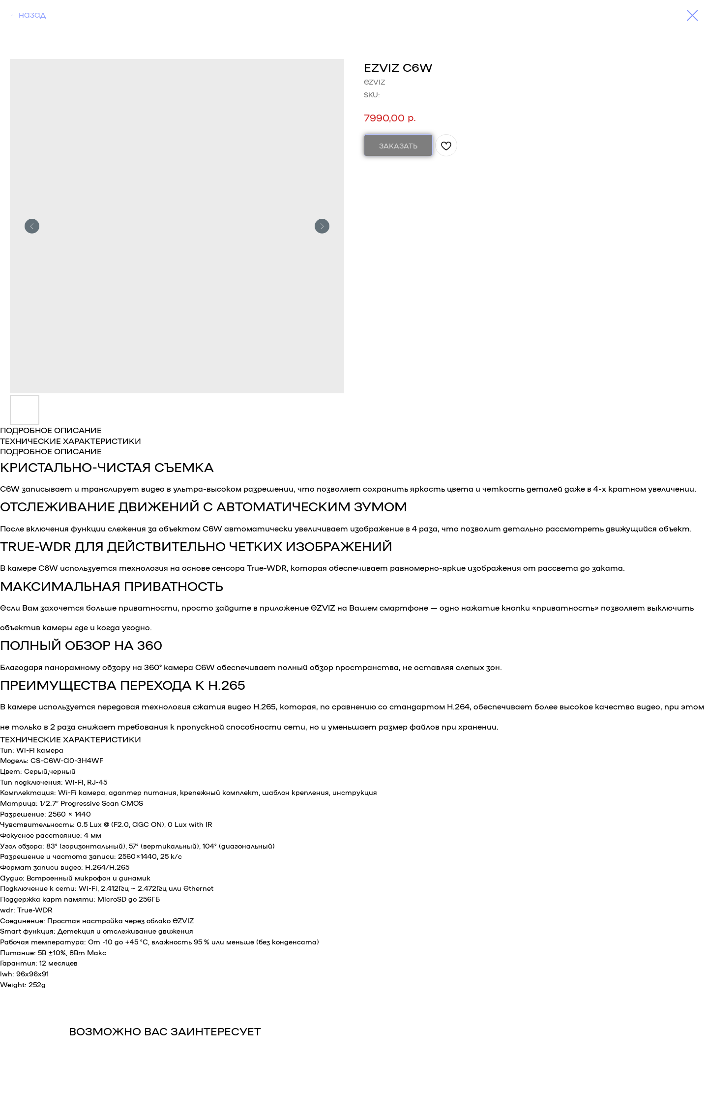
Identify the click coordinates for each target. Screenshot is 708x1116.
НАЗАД (32, 15)
